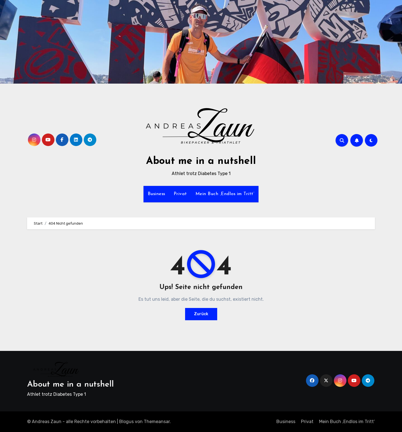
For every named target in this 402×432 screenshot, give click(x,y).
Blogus (126, 421)
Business (156, 194)
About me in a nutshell (201, 161)
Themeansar (157, 421)
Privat (180, 194)
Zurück (201, 314)
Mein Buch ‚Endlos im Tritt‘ (225, 194)
